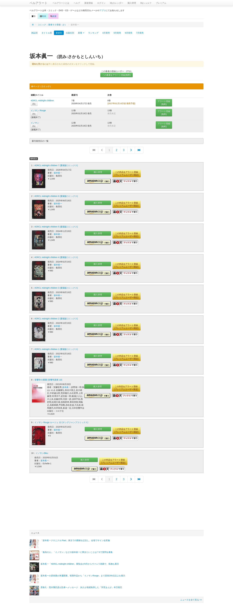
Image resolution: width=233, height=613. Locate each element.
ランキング (93, 33)
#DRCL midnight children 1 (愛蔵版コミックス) (56, 348)
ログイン (101, 3)
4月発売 (106, 33)
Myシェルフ (146, 3)
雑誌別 (34, 33)
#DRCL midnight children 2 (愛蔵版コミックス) (56, 317)
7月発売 (140, 33)
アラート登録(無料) (164, 102)
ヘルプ (77, 3)
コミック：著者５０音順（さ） (52, 24)
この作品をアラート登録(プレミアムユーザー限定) (126, 173)
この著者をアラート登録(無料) (116, 75)
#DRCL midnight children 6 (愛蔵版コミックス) (56, 196)
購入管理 (132, 3)
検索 (53, 16)
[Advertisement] (116, 45)
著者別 (59, 33)
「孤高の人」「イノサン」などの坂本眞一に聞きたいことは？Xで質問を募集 (77, 550)
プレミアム (161, 3)
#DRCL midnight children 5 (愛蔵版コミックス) (56, 226)
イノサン (35, 123)
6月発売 (128, 33)
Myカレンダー (116, 3)
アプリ (102, 10)
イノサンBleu (42, 451)
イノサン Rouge (38, 110)
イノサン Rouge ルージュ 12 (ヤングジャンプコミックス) (61, 421)
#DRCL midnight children (42, 100)
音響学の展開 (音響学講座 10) (48, 378)
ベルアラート (38, 3)
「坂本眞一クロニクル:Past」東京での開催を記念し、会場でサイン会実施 (75, 539)
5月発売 (117, 33)
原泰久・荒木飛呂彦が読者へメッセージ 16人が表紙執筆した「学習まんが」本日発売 (81, 585)
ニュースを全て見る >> (191, 598)
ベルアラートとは (61, 3)
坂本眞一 (58, 173)
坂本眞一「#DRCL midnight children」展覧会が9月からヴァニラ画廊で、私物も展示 (80, 562)
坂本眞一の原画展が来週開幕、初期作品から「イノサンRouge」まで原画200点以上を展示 (83, 574)
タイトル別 (46, 33)
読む (34, 104)
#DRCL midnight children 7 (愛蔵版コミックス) (56, 165)
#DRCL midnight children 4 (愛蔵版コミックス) (56, 257)
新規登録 (88, 3)
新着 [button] (81, 33)
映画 (43, 16)
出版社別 (70, 33)
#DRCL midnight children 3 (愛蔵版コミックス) (56, 287)
